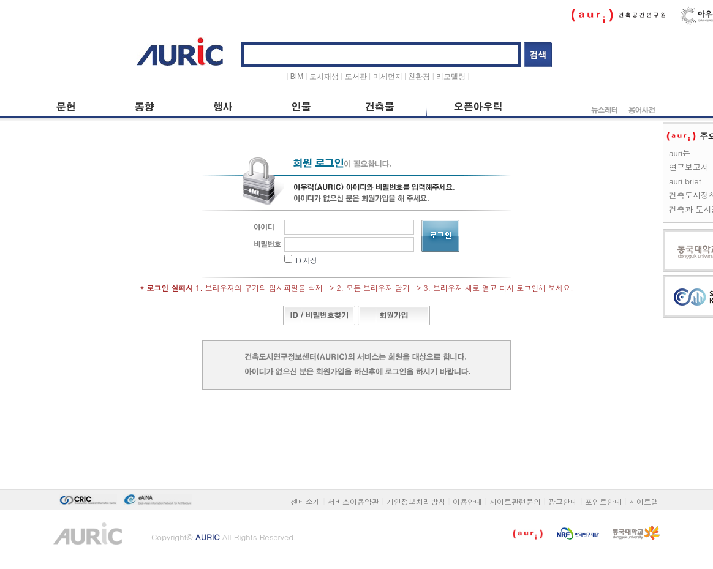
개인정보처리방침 (416, 501)
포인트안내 (603, 501)
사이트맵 (643, 501)
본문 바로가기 (50, 31)
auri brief (685, 181)
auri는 (679, 153)
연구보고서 (689, 167)
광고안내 (563, 501)
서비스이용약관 (353, 501)
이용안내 (467, 501)
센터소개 (305, 501)
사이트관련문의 (515, 501)
